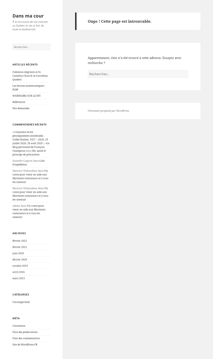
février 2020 (19, 259)
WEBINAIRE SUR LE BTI (26, 96)
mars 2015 (18, 278)
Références (18, 102)
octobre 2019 (20, 266)
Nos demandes (20, 108)
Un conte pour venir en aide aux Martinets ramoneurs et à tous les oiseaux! (30, 176)
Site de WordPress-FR (24, 344)
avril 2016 (18, 272)
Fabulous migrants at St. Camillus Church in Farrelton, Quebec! (30, 75)
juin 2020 (18, 253)
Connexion (18, 326)
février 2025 (19, 241)
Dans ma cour (28, 16)
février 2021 (19, 247)
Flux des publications (25, 332)
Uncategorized (21, 302)
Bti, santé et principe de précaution (29, 152)
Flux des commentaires (26, 338)
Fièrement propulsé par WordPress (108, 111)
